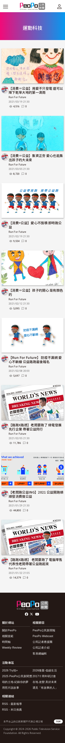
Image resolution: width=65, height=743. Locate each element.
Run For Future (17, 97)
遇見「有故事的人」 (45, 687)
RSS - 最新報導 (12, 703)
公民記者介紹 (41, 647)
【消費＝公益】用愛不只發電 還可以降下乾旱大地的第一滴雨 (36, 90)
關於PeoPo (9, 630)
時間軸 (6, 641)
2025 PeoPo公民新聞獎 (17, 676)
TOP (58, 721)
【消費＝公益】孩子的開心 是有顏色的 (36, 292)
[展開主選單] (5, 6)
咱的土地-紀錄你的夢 (15, 681)
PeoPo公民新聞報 (44, 630)
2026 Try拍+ (10, 670)
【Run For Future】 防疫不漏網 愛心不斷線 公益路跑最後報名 (35, 359)
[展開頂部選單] (59, 6)
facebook (27, 614)
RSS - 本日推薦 (12, 709)
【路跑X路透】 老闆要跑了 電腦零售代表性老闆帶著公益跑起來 (35, 561)
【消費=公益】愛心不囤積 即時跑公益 (35, 224)
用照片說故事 (10, 687)
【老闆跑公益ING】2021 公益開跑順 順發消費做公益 (36, 494)
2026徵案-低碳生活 (45, 670)
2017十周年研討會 (44, 676)
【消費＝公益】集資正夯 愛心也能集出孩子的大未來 (36, 157)
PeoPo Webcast (43, 636)
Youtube (37, 614)
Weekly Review (12, 647)
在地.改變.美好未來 (45, 681)
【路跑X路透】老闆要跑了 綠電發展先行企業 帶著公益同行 (35, 426)
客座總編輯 (40, 653)
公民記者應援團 (42, 641)
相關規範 (7, 636)
